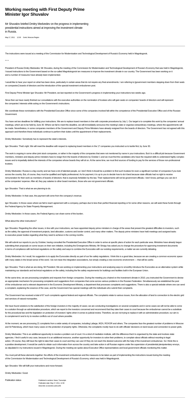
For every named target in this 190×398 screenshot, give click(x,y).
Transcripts (62, 380)
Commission (82, 68)
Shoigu (103, 245)
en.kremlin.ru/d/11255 (53, 386)
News (56, 380)
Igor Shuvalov (36, 93)
